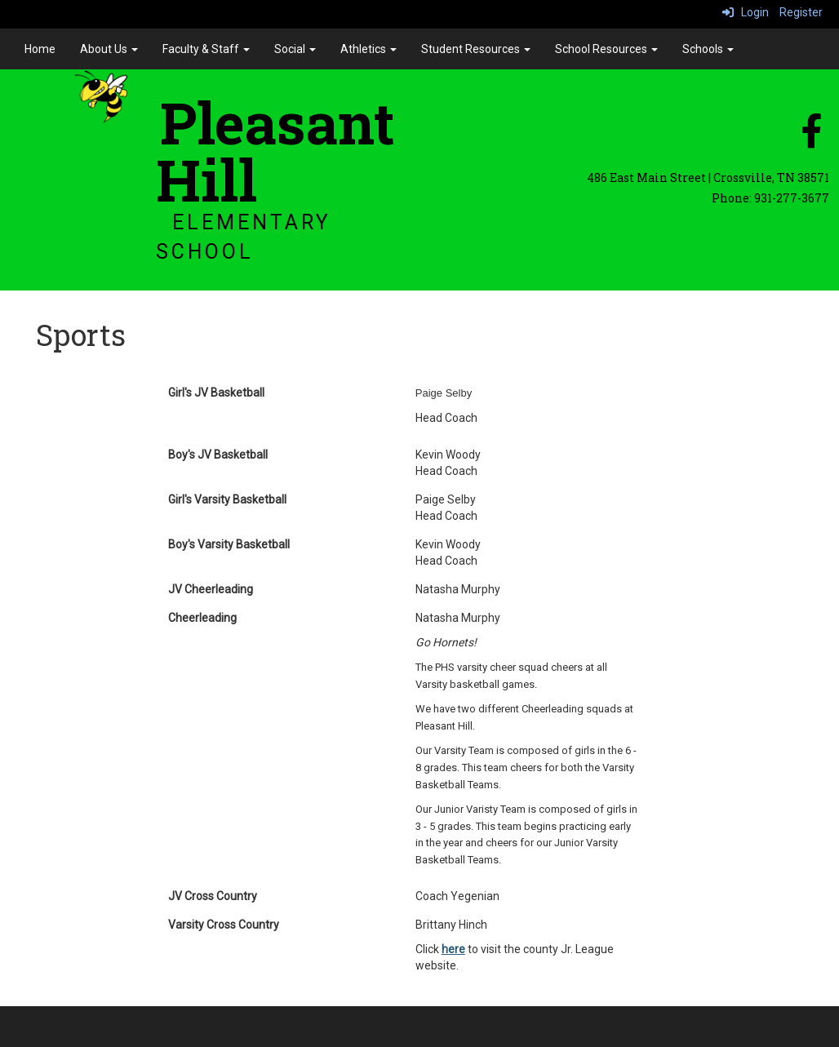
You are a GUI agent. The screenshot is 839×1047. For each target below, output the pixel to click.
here (453, 949)
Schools (708, 48)
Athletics (368, 48)
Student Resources (475, 48)
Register (801, 12)
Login (745, 12)
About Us (109, 48)
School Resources (606, 48)
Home (39, 48)
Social (295, 48)
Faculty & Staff (206, 48)
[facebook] (811, 139)
